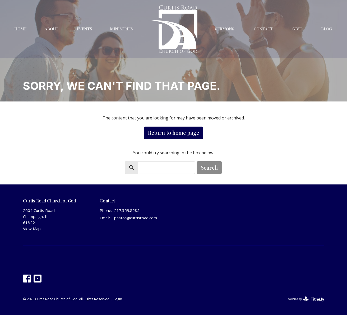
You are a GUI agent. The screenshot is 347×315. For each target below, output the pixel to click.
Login (118, 299)
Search (209, 167)
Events (84, 28)
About (51, 28)
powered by (306, 299)
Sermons (224, 28)
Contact (263, 28)
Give (297, 28)
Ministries (121, 28)
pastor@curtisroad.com (135, 217)
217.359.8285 (127, 210)
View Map (32, 228)
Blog (326, 28)
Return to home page (173, 132)
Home (20, 28)
